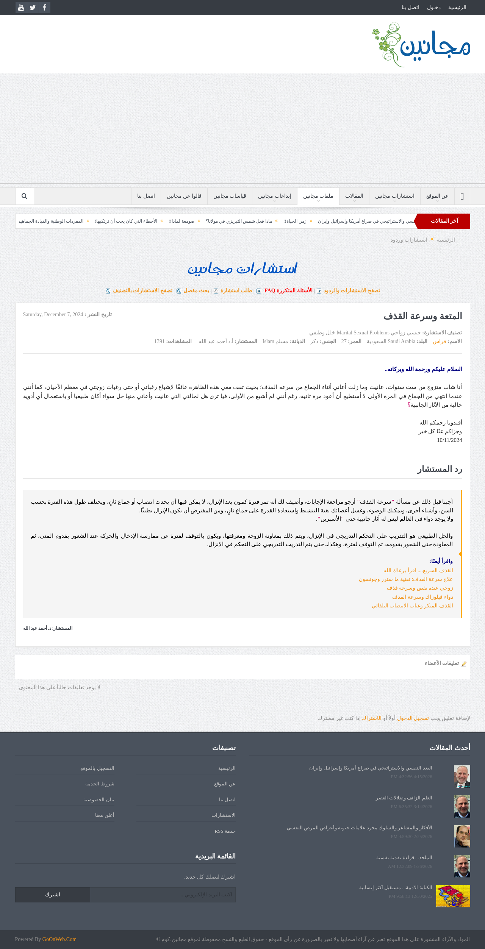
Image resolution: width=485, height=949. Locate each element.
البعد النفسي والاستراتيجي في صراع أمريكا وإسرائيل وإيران (361, 221)
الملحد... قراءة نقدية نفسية (404, 857)
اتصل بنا (410, 7)
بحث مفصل (196, 290)
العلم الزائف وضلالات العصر (404, 798)
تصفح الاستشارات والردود (352, 290)
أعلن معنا (104, 815)
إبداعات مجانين (274, 196)
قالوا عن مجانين (184, 196)
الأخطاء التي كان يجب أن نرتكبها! (113, 221)
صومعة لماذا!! (168, 221)
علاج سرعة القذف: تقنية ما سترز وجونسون (406, 579)
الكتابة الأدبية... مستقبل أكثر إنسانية (395, 887)
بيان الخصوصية (98, 799)
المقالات (354, 196)
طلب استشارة (236, 290)
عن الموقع (437, 196)
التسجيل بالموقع (97, 768)
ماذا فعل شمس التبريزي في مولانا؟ (226, 221)
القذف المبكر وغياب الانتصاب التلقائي (412, 606)
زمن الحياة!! (282, 221)
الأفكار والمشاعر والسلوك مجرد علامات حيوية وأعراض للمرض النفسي (359, 827)
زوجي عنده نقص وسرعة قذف (420, 588)
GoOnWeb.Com (59, 939)
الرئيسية (457, 7)
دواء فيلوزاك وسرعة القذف (422, 597)
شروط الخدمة (99, 784)
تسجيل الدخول (413, 718)
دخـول (434, 7)
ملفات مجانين (318, 196)
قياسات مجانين (230, 196)
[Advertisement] (242, 130)
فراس (439, 341)
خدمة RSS (225, 831)
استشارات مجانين (395, 196)
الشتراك (372, 718)
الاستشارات (223, 815)
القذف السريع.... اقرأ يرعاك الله (418, 570)
